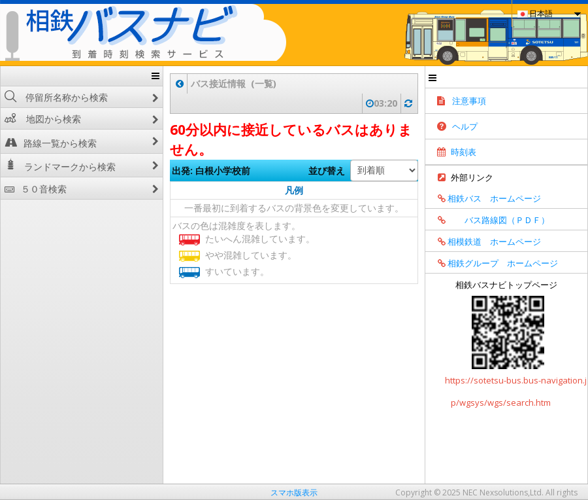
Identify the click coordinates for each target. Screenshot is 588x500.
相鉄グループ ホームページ (493, 263)
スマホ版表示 (294, 492)
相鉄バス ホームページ (485, 198)
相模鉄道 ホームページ (485, 241)
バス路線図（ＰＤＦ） (489, 220)
